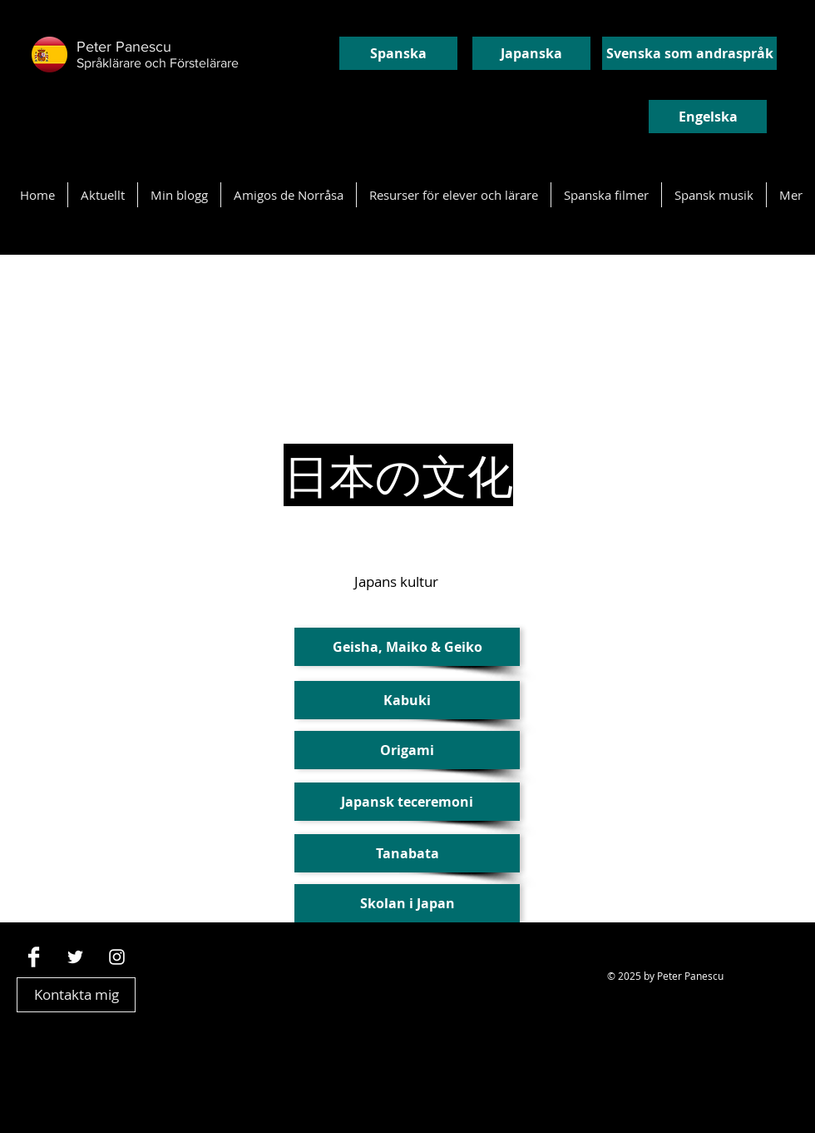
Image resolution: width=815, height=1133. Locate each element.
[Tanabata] (407, 853)
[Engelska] (708, 116)
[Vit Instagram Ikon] (116, 957)
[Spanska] (398, 53)
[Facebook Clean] (33, 957)
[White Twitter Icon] (75, 957)
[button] (407, 700)
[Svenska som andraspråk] (689, 53)
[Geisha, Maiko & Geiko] (407, 647)
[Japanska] (531, 53)
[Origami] (407, 750)
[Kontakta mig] (76, 994)
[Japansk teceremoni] (407, 802)
